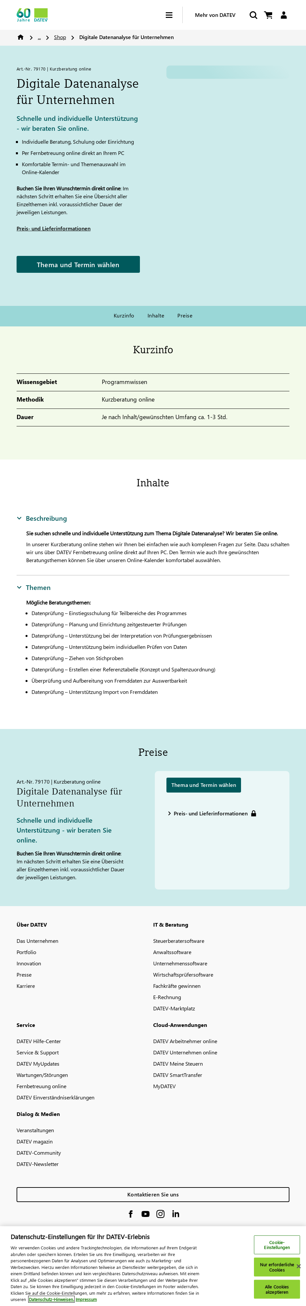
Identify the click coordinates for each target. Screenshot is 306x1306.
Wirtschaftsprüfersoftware (183, 974)
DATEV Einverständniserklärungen (55, 1097)
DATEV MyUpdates (38, 1063)
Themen (34, 587)
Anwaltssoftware (172, 951)
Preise (184, 315)
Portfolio (26, 951)
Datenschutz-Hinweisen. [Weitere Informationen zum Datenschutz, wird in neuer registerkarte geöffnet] (51, 1299)
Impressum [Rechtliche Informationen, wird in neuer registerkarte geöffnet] (86, 1299)
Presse (24, 974)
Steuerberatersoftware (178, 940)
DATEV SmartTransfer (177, 1074)
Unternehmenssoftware (180, 963)
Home (21, 37)
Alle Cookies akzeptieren (277, 1289)
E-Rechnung (167, 996)
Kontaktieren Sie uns (153, 1194)
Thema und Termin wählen (78, 264)
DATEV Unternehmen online (185, 1052)
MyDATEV (164, 1086)
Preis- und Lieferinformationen (54, 228)
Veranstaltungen (35, 1130)
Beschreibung (42, 517)
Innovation (29, 963)
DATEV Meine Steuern (178, 1063)
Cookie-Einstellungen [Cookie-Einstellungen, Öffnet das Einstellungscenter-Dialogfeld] (277, 1244)
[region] (153, 1266)
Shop (60, 36)
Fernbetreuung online (41, 1086)
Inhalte (156, 315)
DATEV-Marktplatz (174, 1008)
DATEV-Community (39, 1152)
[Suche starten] (253, 15)
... (39, 36)
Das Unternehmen (37, 940)
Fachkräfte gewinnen (177, 985)
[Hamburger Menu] (174, 15)
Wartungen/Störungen (42, 1074)
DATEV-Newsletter (38, 1163)
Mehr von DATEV (215, 14)
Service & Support (38, 1052)
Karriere (26, 985)
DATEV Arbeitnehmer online (185, 1041)
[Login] (283, 15)
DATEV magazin (35, 1141)
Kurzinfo (124, 315)
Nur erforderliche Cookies (277, 1267)
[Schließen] (298, 1266)
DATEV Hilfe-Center (39, 1041)
